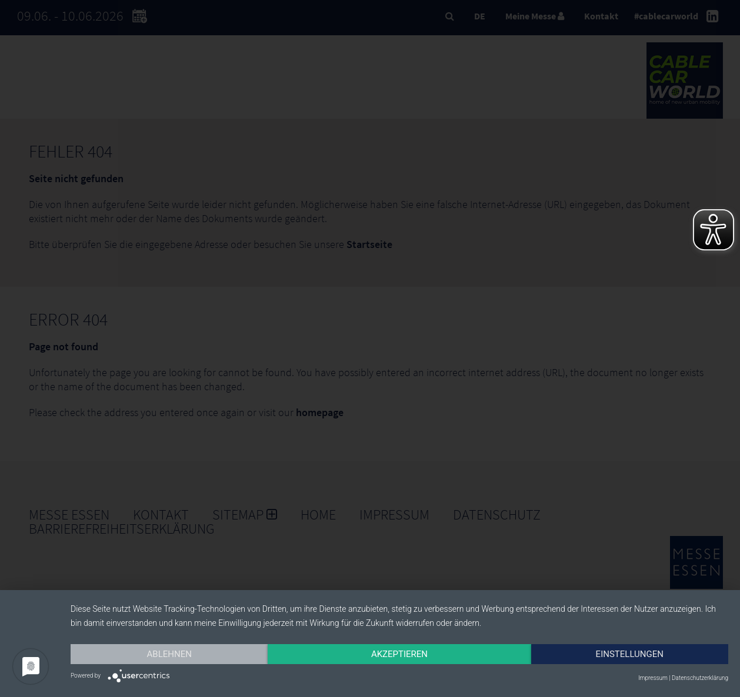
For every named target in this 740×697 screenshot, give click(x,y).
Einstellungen (630, 654)
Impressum (653, 678)
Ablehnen (169, 654)
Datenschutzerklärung (700, 678)
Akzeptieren (399, 654)
